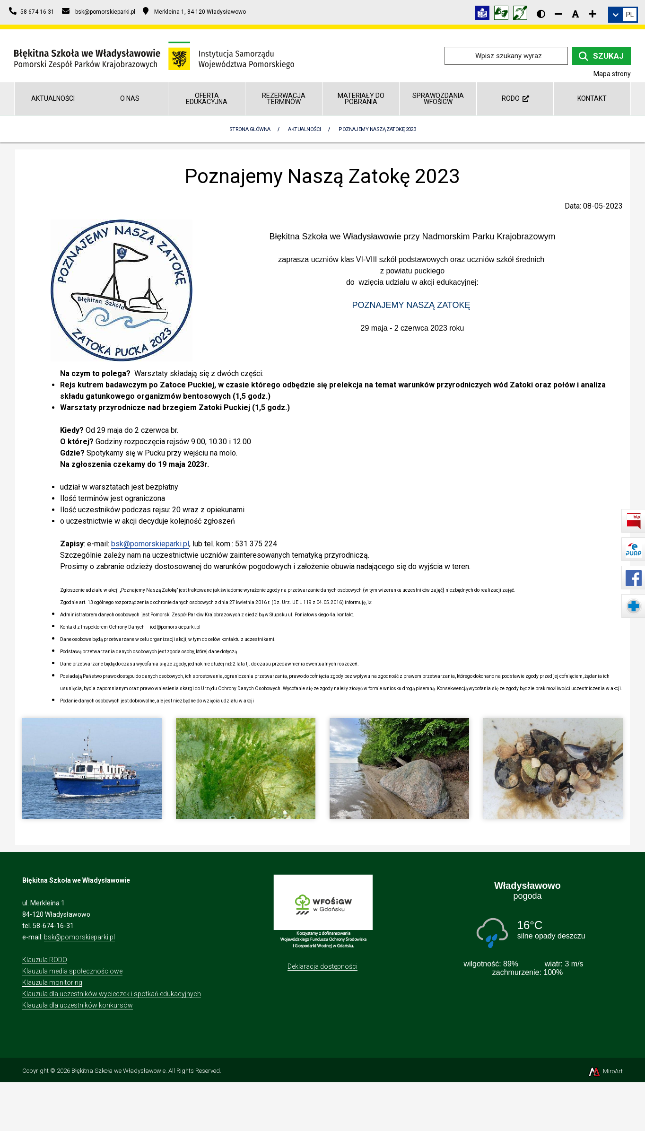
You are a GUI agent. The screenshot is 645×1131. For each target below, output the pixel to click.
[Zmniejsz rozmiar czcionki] (558, 14)
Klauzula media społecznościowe (72, 971)
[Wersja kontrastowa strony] (541, 14)
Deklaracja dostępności (322, 966)
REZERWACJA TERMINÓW (283, 98)
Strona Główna (249, 129)
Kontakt (592, 98)
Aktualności (53, 98)
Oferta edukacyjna (206, 98)
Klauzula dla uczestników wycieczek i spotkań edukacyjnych (111, 994)
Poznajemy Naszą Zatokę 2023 (377, 129)
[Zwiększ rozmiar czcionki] (592, 14)
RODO (515, 98)
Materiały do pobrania (361, 98)
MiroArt (605, 1071)
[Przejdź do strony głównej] (154, 55)
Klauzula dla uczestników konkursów (77, 1005)
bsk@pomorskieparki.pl (150, 543)
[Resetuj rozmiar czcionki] (575, 14)
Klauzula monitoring (52, 982)
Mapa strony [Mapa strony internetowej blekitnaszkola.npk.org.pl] (612, 74)
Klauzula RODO (44, 960)
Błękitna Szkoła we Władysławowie (118, 1070)
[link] (623, 15)
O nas (129, 98)
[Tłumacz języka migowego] (503, 14)
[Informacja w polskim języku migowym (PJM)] (522, 14)
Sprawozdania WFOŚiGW (438, 98)
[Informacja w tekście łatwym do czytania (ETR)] (484, 14)
